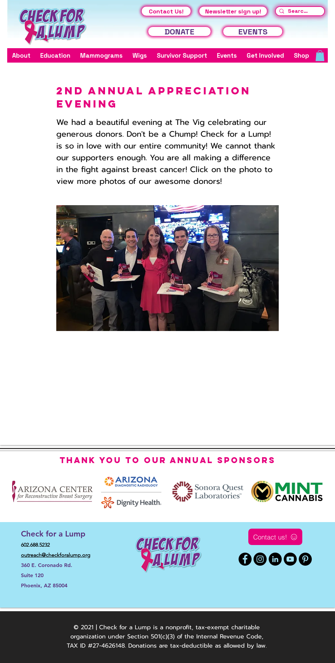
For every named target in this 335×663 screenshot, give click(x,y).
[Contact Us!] (166, 11)
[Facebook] (245, 559)
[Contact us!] (275, 537)
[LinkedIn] (275, 559)
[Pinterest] (305, 559)
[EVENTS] (253, 31)
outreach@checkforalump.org (55, 555)
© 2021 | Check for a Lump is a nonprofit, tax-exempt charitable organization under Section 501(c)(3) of (165, 632)
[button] (21, 55)
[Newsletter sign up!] (233, 11)
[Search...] (299, 11)
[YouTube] (290, 559)
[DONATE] (179, 31)
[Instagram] (260, 559)
